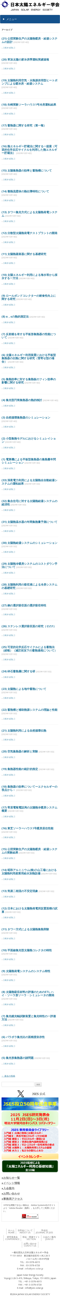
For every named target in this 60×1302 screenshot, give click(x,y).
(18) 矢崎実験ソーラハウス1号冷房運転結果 (29, 104)
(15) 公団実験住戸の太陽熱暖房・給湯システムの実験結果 (29, 850)
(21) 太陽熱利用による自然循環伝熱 (24, 730)
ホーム (11, 1231)
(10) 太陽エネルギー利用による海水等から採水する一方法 (29, 276)
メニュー (11, 19)
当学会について (25, 1231)
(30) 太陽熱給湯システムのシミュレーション (29, 543)
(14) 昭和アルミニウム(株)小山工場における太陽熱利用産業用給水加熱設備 (29, 871)
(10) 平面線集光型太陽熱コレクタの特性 (27, 950)
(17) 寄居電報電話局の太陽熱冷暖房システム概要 (29, 809)
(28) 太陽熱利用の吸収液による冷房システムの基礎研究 (29, 586)
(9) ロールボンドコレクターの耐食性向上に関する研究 (29, 297)
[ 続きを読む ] (9, 47)
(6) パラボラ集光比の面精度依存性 (23, 1037)
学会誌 (44, 1231)
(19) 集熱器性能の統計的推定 (20, 769)
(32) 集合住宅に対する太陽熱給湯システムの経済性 (29, 502)
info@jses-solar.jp (34, 1268)
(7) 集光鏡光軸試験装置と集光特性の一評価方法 (29, 1017)
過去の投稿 (8, 1075)
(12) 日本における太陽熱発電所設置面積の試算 (29, 910)
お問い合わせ (30, 1244)
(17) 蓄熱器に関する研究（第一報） (24, 125)
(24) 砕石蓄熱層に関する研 (18, 671)
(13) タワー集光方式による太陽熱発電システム (29, 213)
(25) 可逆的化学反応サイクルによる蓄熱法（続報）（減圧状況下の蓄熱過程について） (29, 648)
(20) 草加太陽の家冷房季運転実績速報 (25, 59)
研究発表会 (12, 1238)
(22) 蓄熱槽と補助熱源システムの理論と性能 (29, 710)
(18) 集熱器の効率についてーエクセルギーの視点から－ (29, 788)
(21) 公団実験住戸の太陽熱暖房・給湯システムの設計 (29, 40)
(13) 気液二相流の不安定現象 (20, 891)
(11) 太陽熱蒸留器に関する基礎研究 (24, 254)
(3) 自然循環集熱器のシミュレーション (26, 417)
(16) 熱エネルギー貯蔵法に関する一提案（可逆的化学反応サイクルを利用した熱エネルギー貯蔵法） (29, 149)
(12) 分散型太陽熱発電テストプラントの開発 (29, 233)
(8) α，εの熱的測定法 (15, 316)
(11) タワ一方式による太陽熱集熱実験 (25, 929)
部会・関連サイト (31, 1238)
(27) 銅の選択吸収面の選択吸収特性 (24, 605)
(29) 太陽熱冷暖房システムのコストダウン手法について (29, 565)
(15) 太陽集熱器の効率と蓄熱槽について (27, 170)
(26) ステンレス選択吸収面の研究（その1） (29, 626)
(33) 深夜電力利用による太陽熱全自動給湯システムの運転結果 (29, 481)
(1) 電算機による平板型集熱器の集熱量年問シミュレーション (29, 461)
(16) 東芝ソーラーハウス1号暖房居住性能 (27, 828)
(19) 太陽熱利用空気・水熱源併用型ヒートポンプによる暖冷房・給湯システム (29, 82)
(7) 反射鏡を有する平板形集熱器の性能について (29, 335)
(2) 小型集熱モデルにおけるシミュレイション (29, 440)
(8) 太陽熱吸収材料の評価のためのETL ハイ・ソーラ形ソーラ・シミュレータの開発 (28, 993)
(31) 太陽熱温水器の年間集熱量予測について (29, 522)
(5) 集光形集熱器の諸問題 (18, 1058)
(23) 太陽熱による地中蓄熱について (24, 689)
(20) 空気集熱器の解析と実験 (20, 751)
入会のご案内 (49, 1238)
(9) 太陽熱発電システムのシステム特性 (26, 971)
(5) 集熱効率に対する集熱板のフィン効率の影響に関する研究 (29, 380)
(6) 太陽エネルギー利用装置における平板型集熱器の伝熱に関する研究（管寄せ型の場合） (29, 358)
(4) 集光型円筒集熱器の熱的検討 (22, 400)
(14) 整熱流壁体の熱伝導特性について (25, 191)
